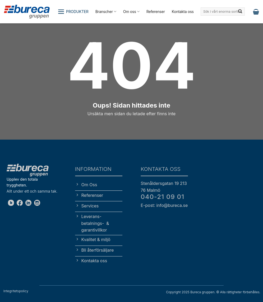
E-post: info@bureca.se (164, 205)
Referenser (155, 11)
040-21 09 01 (162, 197)
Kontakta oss (183, 11)
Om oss (131, 11)
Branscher (105, 11)
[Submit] (240, 11)
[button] (73, 12)
